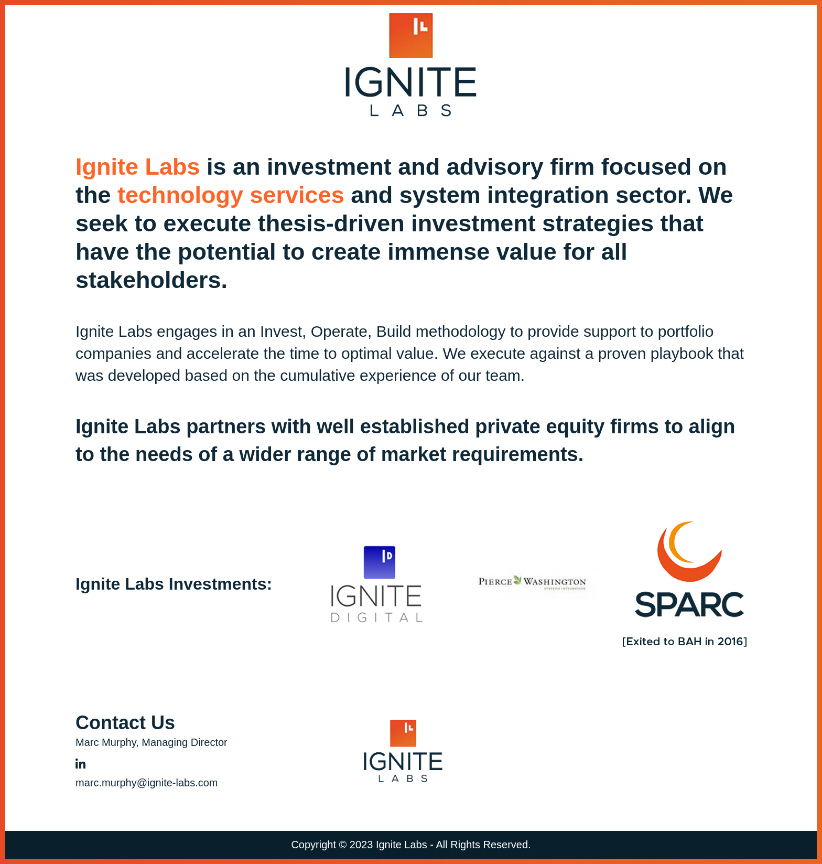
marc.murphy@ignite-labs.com (146, 782)
